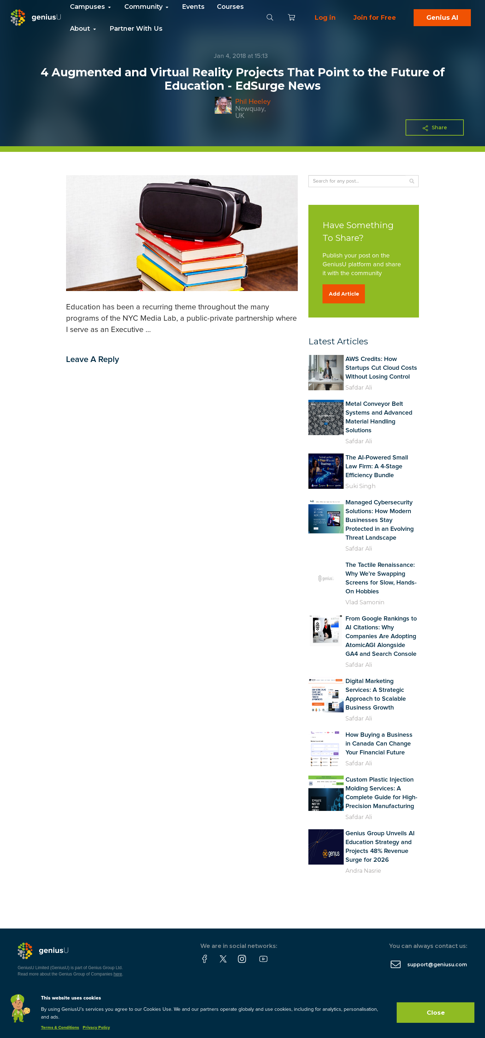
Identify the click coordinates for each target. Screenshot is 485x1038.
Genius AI (442, 18)
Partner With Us (136, 28)
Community (147, 7)
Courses (230, 7)
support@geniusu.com (437, 964)
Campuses (91, 7)
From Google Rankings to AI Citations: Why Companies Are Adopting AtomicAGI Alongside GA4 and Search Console (381, 636)
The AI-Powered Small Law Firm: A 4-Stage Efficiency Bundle (376, 467)
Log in (325, 18)
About (83, 28)
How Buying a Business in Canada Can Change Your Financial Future (379, 744)
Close (436, 1012)
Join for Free (374, 18)
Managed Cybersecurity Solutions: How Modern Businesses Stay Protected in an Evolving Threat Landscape (379, 520)
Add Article (344, 294)
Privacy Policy (96, 1028)
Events (193, 7)
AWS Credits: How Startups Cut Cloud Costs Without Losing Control (381, 368)
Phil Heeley (253, 101)
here (118, 974)
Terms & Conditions (60, 1028)
